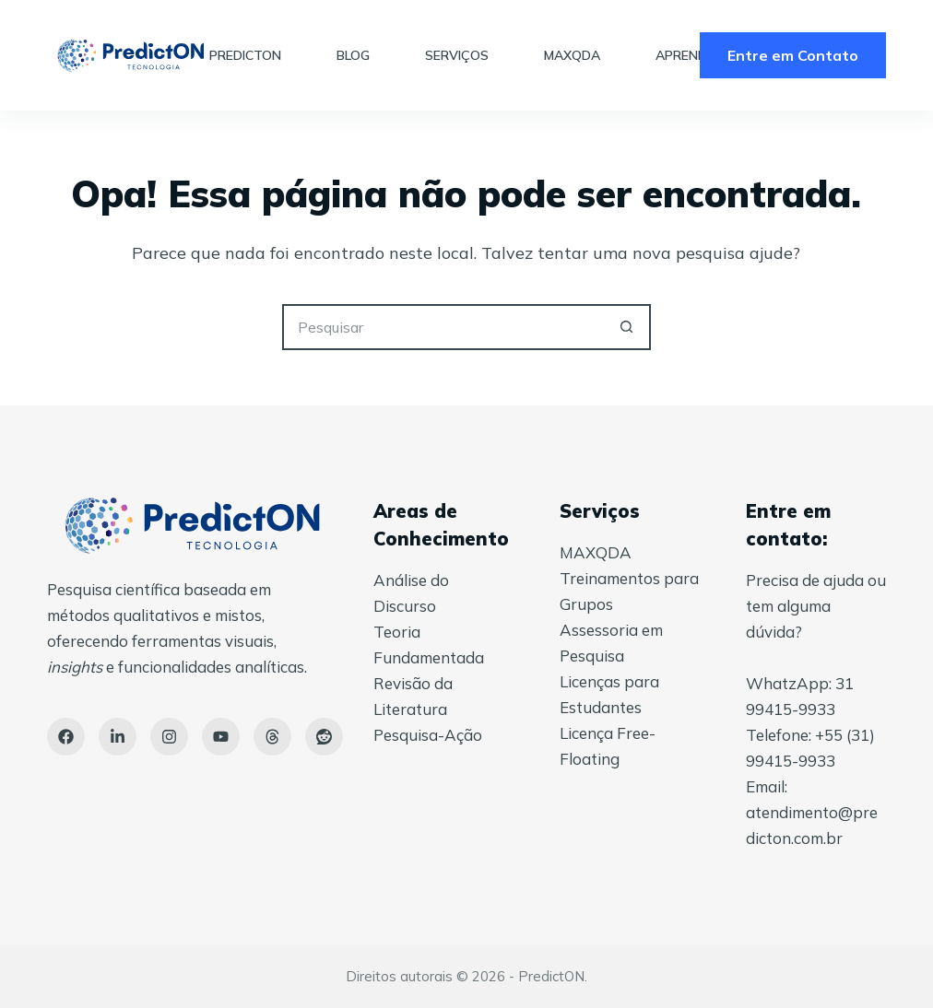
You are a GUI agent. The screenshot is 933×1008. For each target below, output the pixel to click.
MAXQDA (572, 55)
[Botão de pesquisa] (628, 327)
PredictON (245, 55)
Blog (353, 55)
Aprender (689, 55)
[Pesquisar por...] (443, 327)
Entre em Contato (792, 55)
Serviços (457, 55)
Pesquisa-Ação (427, 734)
